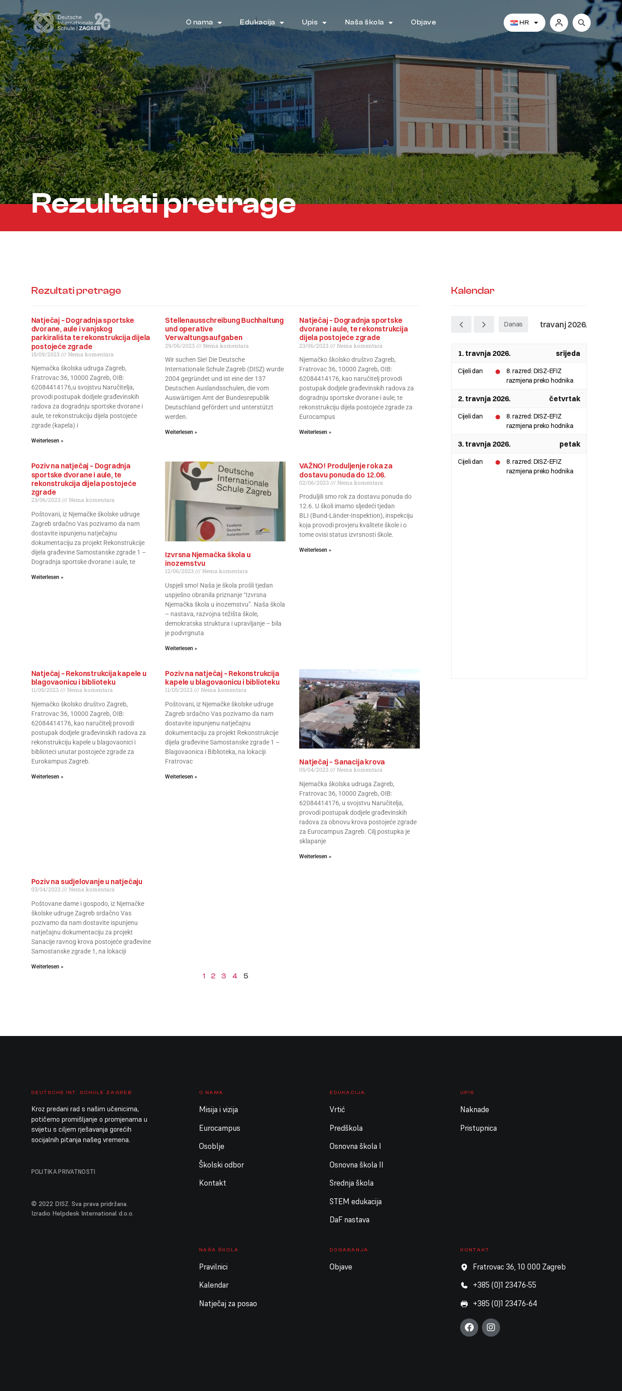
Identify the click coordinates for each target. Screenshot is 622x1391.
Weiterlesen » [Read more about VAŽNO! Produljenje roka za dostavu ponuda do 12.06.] (315, 550)
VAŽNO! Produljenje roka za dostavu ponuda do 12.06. (346, 470)
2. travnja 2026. (484, 398)
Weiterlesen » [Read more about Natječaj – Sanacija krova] (315, 856)
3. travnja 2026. (484, 443)
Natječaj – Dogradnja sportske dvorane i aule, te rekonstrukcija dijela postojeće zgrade (353, 329)
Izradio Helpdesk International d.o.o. (82, 1213)
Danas (513, 324)
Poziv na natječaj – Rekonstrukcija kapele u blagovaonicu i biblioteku (222, 677)
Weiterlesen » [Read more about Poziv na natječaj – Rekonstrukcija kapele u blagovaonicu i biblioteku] (181, 776)
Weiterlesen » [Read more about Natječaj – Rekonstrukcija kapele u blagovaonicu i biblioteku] (47, 776)
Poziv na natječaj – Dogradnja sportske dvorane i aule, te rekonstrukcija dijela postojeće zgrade (83, 478)
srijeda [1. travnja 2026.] (568, 353)
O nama (204, 23)
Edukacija (262, 23)
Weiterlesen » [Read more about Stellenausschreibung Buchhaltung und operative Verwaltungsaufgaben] (181, 432)
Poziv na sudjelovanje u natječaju (86, 881)
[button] (582, 23)
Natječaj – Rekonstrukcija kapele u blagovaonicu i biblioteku (88, 677)
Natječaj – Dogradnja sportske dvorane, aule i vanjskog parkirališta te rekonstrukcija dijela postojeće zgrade (91, 333)
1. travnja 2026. (484, 353)
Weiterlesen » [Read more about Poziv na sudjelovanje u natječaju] (47, 966)
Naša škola (369, 23)
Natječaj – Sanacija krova (342, 761)
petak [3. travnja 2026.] (569, 443)
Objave (423, 22)
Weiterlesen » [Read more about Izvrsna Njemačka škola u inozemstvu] (181, 648)
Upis (314, 23)
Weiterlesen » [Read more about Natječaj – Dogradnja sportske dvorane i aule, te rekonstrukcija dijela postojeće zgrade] (315, 432)
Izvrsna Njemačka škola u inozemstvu (207, 559)
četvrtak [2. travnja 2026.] (564, 398)
